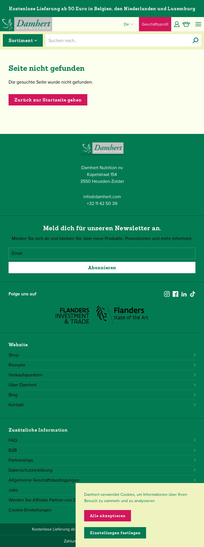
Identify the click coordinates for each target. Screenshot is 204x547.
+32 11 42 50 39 (102, 203)
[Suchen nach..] (195, 40)
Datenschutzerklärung (102, 470)
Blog (102, 394)
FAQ (102, 440)
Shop (102, 355)
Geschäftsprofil (155, 24)
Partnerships (102, 460)
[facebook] (175, 294)
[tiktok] (192, 294)
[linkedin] (184, 294)
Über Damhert (102, 385)
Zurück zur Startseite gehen (48, 100)
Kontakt (102, 404)
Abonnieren (102, 267)
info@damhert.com (102, 196)
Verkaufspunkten (102, 375)
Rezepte (102, 365)
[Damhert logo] (26, 24)
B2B (102, 450)
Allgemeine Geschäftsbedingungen (102, 480)
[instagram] (167, 294)
